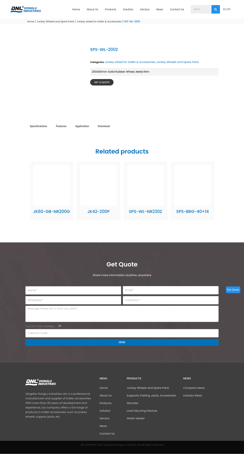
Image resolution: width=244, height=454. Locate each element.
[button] (102, 82)
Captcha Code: (43, 326)
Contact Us (177, 9)
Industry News (192, 396)
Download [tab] (104, 126)
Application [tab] (82, 126)
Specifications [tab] (38, 126)
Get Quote (233, 289)
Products (110, 9)
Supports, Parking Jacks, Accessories (151, 396)
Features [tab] (61, 126)
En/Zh (227, 9)
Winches (132, 403)
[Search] (215, 9)
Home (76, 9)
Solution (128, 9)
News (159, 9)
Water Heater (136, 418)
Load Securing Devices (142, 411)
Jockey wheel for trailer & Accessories (99, 21)
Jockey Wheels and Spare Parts (55, 21)
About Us (92, 9)
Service (144, 9)
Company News (194, 388)
